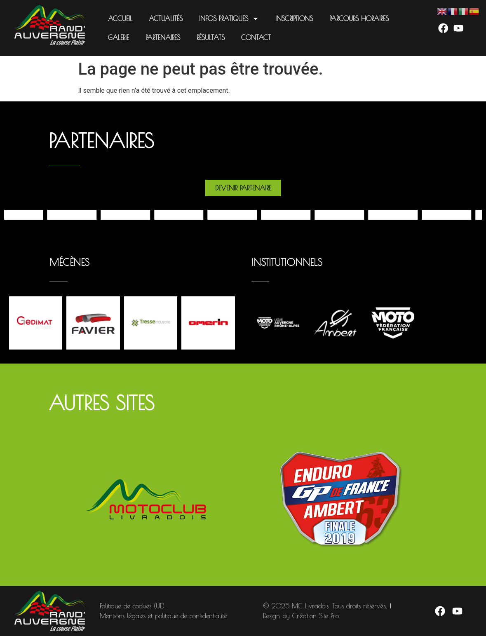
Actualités (166, 18)
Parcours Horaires (359, 18)
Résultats (211, 37)
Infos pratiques (229, 18)
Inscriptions (294, 18)
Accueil (120, 18)
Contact (256, 37)
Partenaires (163, 37)
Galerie (118, 37)
